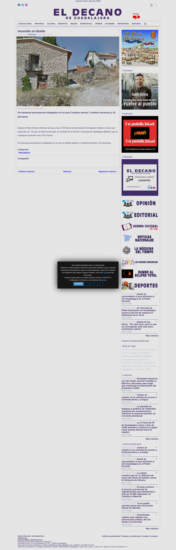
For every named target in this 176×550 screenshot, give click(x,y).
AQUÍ (105, 273)
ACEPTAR (78, 284)
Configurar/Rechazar (93, 284)
